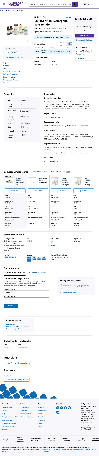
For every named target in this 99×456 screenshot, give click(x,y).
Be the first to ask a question (17, 363)
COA (7, 52)
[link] (10, 407)
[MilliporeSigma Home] (16, 4)
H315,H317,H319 (10, 257)
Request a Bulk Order (84, 40)
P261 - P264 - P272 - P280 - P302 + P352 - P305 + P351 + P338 (37, 259)
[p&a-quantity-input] (84, 31)
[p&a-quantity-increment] (92, 30)
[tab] (4, 11)
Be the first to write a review (17, 380)
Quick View (15, 191)
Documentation (9, 77)
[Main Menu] (4, 4)
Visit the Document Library (68, 292)
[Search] (75, 4)
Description (7, 68)
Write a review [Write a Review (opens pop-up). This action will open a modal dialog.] (51, 28)
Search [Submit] (10, 306)
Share (69, 17)
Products (2, 11)
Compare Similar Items (12, 71)
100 (21, 104)
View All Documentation (14, 57)
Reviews (6, 83)
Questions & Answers (11, 80)
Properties (7, 65)
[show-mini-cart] (88, 4)
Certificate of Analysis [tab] (15, 272)
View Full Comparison (39, 172)
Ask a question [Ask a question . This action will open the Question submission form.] (62, 28)
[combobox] (53, 4)
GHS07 (53, 245)
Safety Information (10, 74)
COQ (14, 52)
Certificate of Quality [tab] (37, 272)
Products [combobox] (33, 4)
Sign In (39, 37)
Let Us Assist (79, 58)
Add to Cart (84, 35)
